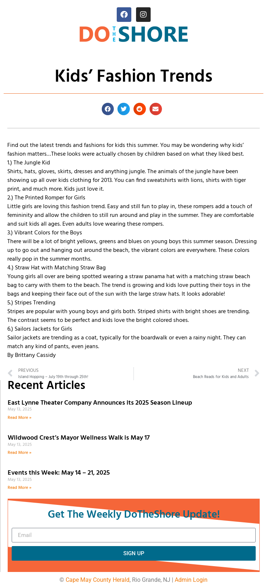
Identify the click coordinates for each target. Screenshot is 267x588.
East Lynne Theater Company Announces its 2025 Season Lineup (101, 403)
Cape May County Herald (97, 579)
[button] (108, 109)
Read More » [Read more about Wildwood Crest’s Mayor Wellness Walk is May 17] (19, 452)
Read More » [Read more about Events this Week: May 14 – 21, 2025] (19, 487)
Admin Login (191, 579)
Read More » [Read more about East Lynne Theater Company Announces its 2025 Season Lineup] (19, 417)
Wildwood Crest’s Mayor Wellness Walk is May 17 (80, 438)
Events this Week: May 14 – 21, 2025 (59, 473)
